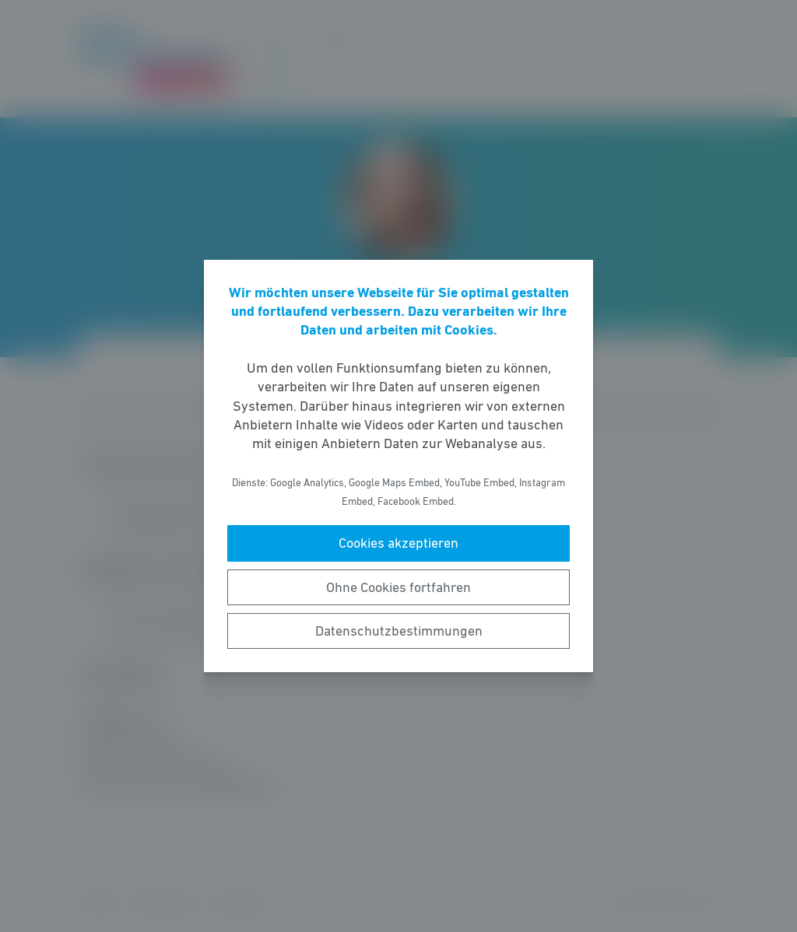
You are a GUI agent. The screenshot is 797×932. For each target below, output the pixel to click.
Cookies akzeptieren (398, 543)
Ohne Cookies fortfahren (398, 587)
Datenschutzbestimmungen (399, 630)
